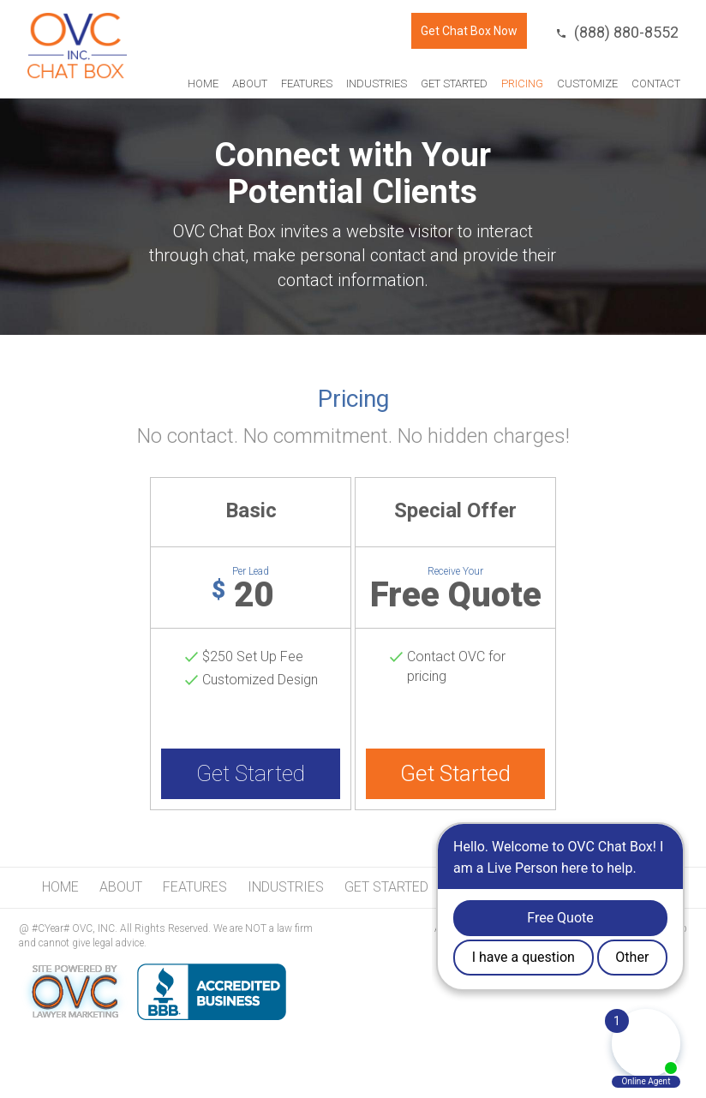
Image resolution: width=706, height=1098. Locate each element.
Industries (376, 83)
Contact (655, 83)
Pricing (522, 83)
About (249, 83)
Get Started (454, 83)
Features (306, 83)
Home (203, 83)
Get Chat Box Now (469, 31)
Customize (587, 83)
